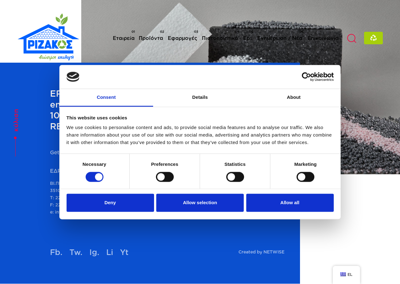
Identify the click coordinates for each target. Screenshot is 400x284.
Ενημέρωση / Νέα (280, 35)
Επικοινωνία (323, 38)
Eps (248, 35)
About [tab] (294, 97)
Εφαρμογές (183, 35)
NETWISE (273, 251)
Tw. (75, 252)
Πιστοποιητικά (220, 35)
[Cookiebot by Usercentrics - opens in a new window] (306, 76)
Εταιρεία (124, 35)
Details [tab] (200, 97)
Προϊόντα (151, 35)
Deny (110, 202)
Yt (124, 252)
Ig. (94, 252)
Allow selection (200, 202)
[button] (351, 38)
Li (109, 252)
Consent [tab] (106, 97)
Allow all (289, 202)
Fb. (56, 252)
